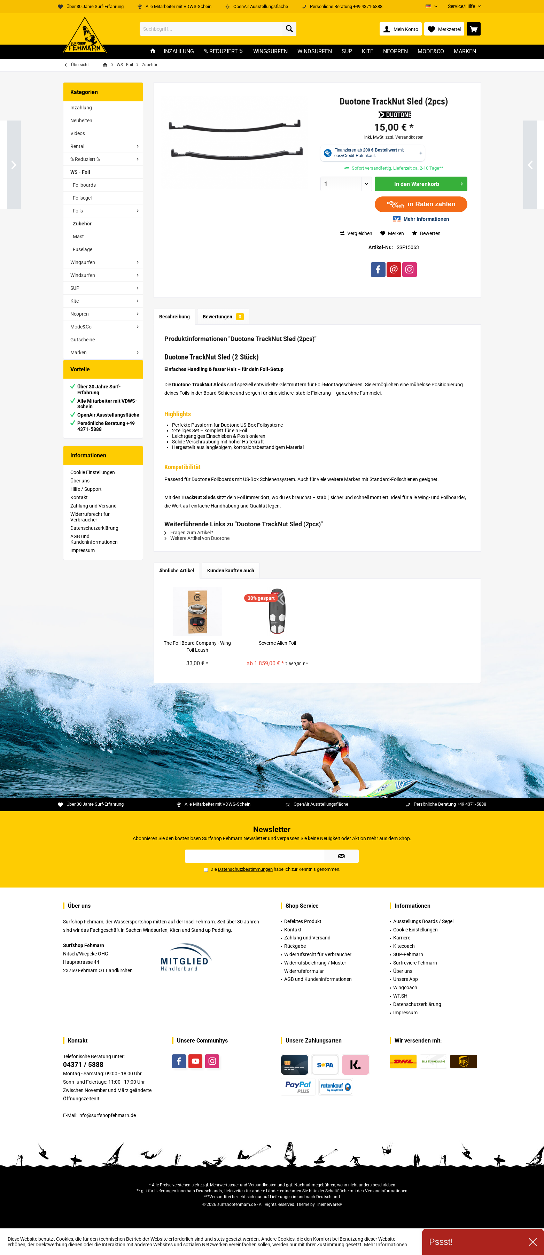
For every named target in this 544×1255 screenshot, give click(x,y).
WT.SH (400, 996)
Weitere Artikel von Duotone (197, 538)
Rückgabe (295, 946)
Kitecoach (404, 946)
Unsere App (405, 979)
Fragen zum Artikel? (188, 532)
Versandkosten (262, 1185)
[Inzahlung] (179, 52)
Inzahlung (81, 107)
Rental (77, 146)
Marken (78, 352)
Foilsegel (82, 198)
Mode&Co (81, 327)
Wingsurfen (82, 262)
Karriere (401, 937)
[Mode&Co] (431, 52)
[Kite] (367, 52)
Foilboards (84, 185)
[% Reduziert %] (223, 52)
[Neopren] (395, 52)
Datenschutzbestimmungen (245, 869)
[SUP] (347, 52)
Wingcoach (405, 987)
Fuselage (82, 249)
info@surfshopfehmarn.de (107, 1115)
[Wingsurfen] (270, 52)
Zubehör (82, 223)
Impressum (82, 557)
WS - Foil (80, 172)
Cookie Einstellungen (92, 479)
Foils (78, 211)
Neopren (79, 314)
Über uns (80, 487)
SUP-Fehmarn (408, 954)
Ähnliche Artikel (176, 570)
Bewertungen (223, 316)
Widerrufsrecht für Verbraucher (90, 523)
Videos (77, 133)
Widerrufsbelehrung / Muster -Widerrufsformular (316, 967)
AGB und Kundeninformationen (94, 546)
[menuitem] (462, 6)
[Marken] (465, 52)
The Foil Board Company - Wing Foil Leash (197, 646)
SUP (74, 288)
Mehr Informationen (385, 1244)
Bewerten (426, 233)
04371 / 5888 (83, 1065)
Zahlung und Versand (93, 513)
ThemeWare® (329, 1204)
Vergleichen (356, 233)
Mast (78, 236)
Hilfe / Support (86, 496)
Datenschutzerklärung (94, 535)
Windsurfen (82, 275)
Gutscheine (82, 339)
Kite (74, 301)
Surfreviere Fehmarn (415, 963)
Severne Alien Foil (277, 643)
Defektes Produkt (302, 921)
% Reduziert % (85, 159)
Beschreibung (174, 316)
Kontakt (79, 504)
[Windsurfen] (315, 52)
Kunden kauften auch (230, 570)
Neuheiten (81, 120)
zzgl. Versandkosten (404, 137)
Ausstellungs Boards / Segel (423, 921)
